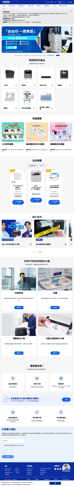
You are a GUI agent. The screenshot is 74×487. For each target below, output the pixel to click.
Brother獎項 (7, 470)
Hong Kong (8, 480)
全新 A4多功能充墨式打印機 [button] (14, 244)
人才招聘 (17, 472)
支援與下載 (30, 5)
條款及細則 (16, 445)
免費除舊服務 (42, 470)
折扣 (4, 170)
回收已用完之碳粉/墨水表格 (45, 468)
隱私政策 (22, 445)
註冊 (66, 399)
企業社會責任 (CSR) (9, 472)
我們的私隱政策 (26, 484)
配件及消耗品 (12, 5)
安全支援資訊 (42, 472)
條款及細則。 (36, 401)
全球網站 (14, 479)
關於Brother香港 (8, 468)
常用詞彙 (42, 474)
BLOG (54, 5)
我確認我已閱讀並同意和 (14, 445)
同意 (55, 483)
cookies (10, 482)
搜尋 (69, 2)
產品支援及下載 (30, 468)
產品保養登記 (29, 470)
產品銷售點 (29, 472)
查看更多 (19, 307)
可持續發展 (7, 474)
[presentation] (13, 450)
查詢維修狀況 (29, 474)
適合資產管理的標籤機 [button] (47, 244)
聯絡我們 (17, 470)
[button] (18, 55)
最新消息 (17, 468)
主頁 (4, 8)
